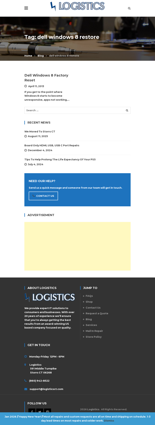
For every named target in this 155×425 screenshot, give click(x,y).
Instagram (47, 412)
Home (28, 55)
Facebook (31, 412)
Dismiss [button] (109, 420)
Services (91, 325)
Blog (41, 55)
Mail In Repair (94, 331)
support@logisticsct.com (46, 389)
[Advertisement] (77, 246)
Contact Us (93, 307)
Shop (89, 301)
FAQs (89, 295)
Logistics (93, 409)
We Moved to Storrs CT (39, 131)
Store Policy (94, 336)
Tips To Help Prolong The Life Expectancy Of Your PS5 (60, 159)
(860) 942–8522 (39, 380)
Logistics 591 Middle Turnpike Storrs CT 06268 (40, 368)
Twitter (39, 412)
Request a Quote (97, 313)
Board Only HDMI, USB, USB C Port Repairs (51, 145)
